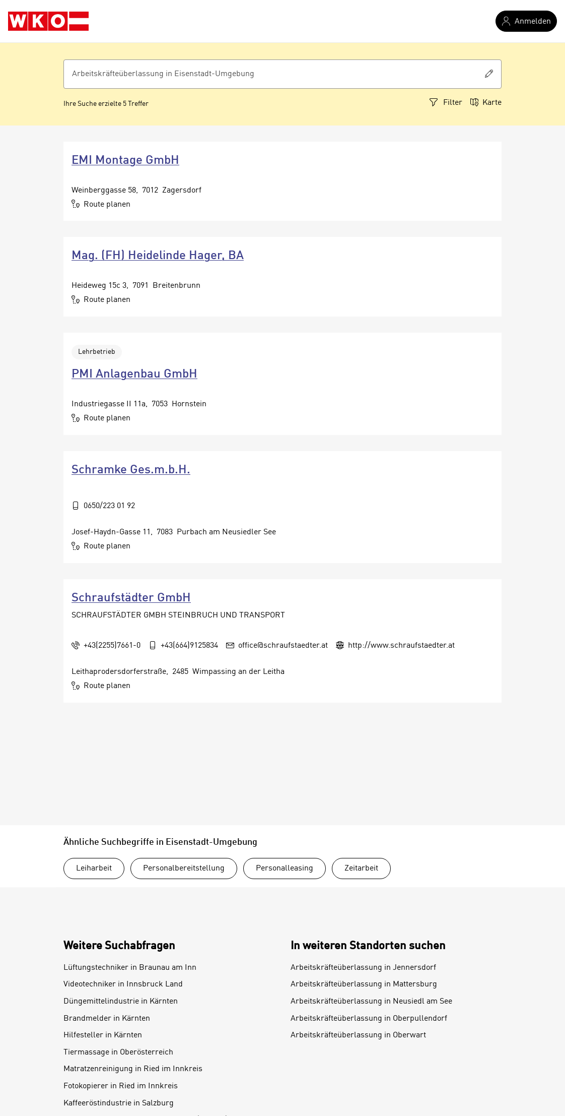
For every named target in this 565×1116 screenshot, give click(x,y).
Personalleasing (284, 868)
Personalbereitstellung (184, 868)
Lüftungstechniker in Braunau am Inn (129, 968)
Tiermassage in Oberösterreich (118, 1052)
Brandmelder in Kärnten (106, 1019)
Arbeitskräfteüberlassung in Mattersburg (364, 984)
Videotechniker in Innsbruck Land (123, 984)
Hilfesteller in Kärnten (102, 1035)
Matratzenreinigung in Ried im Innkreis (132, 1069)
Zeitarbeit (361, 868)
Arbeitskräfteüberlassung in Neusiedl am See (371, 1002)
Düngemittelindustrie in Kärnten (120, 1002)
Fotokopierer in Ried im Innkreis (120, 1086)
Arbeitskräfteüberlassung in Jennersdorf (363, 968)
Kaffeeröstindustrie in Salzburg (118, 1103)
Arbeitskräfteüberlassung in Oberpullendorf (369, 1019)
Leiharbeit (94, 868)
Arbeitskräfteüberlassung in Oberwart (358, 1035)
